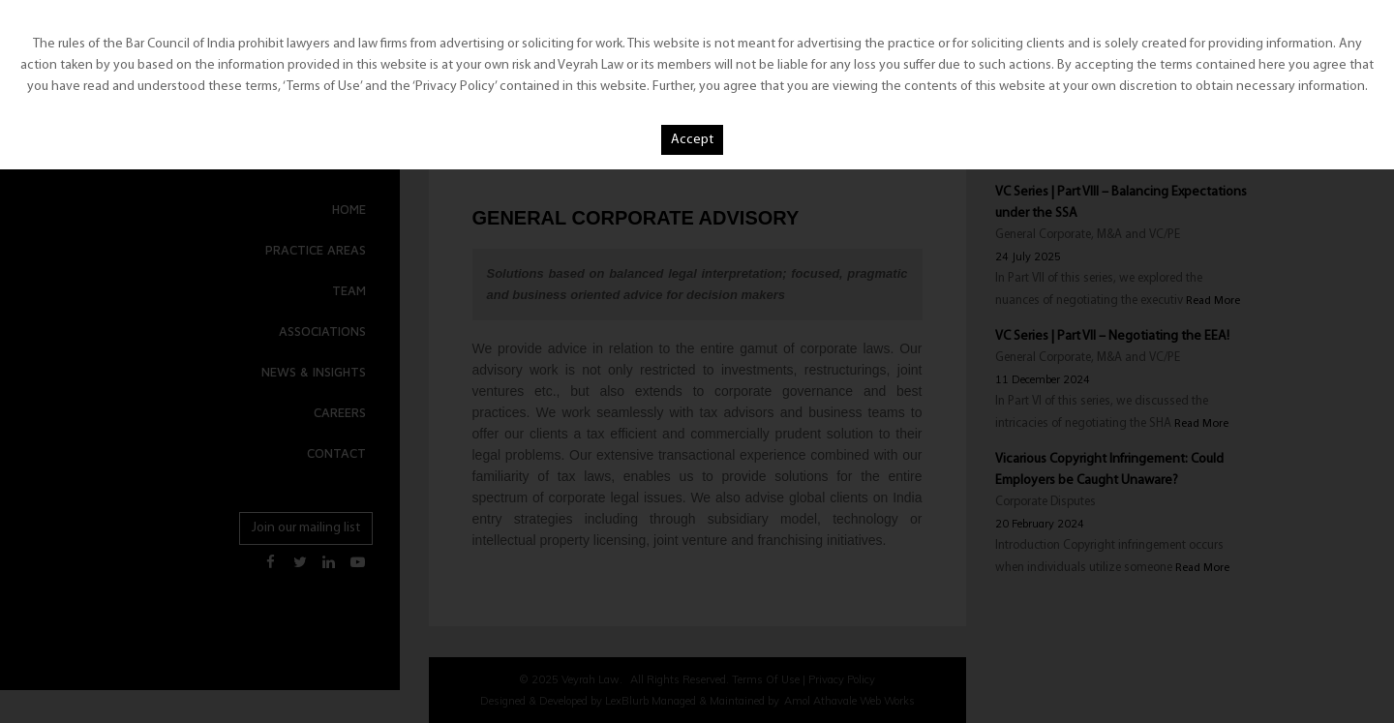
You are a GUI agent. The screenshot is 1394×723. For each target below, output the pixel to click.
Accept (692, 140)
